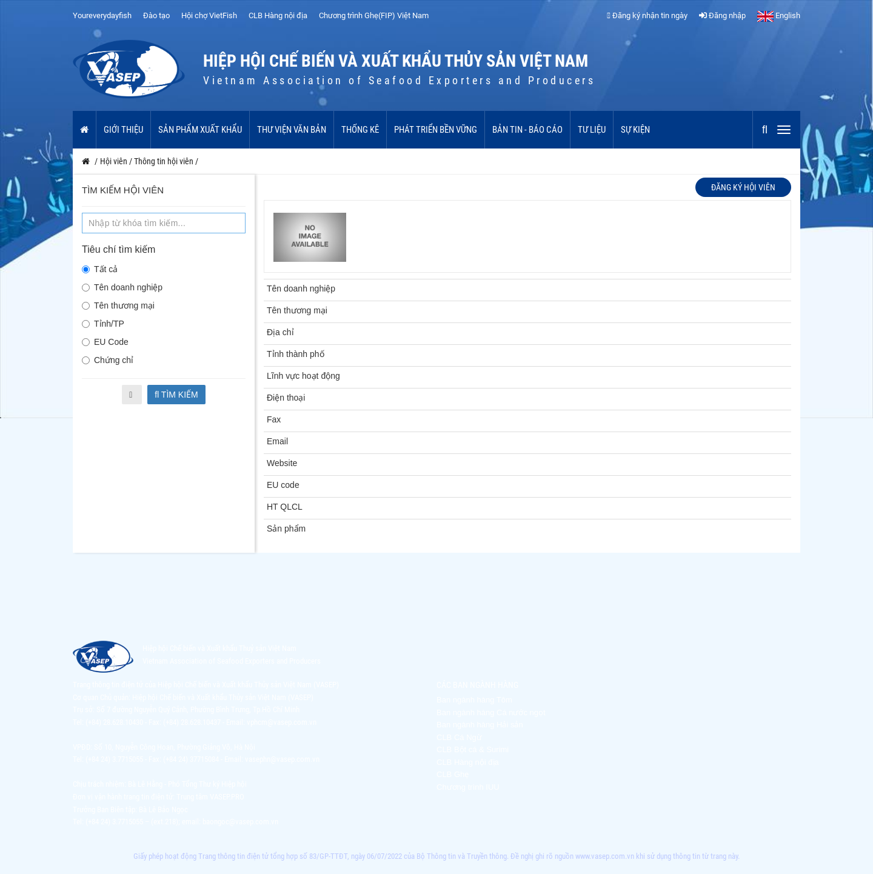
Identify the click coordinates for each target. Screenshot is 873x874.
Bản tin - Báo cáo (527, 129)
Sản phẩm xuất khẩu (200, 129)
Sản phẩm (286, 528)
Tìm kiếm (176, 394)
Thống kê (360, 129)
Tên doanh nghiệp (122, 287)
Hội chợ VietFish (209, 15)
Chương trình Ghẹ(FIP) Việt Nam (374, 15)
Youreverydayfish (102, 15)
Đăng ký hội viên (743, 187)
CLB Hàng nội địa (278, 15)
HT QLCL (285, 507)
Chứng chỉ (107, 360)
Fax (274, 419)
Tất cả (100, 269)
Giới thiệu (123, 129)
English (778, 15)
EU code (283, 485)
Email (277, 441)
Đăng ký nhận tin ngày (647, 15)
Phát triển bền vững (435, 129)
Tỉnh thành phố (295, 354)
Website (282, 463)
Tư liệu (592, 129)
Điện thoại (286, 397)
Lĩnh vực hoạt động (303, 376)
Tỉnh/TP (103, 324)
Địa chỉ (280, 332)
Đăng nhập (722, 15)
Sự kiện (635, 129)
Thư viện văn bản (291, 129)
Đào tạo (156, 15)
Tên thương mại (118, 305)
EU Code (105, 342)
